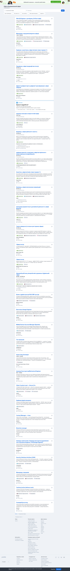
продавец (42, 522)
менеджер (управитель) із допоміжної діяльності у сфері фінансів (32, 207)
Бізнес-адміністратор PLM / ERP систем (27, 294)
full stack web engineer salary (32, 550)
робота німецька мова (31, 548)
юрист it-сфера (30, 532)
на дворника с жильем (31, 542)
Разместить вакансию (55, 1)
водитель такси (43, 523)
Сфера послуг (20, 244)
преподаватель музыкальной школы (34, 533)
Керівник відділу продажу (23, 400)
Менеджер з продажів (22, 472)
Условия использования (45, 561)
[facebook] (56, 557)
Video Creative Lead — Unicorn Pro (25, 385)
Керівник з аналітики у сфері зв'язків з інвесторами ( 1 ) (31, 50)
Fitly (41, 566)
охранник (42, 526)
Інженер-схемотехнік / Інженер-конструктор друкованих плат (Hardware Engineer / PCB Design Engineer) (32, 441)
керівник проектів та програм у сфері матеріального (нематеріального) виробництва (31, 153)
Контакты (18, 561)
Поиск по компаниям (44, 565)
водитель (42, 520)
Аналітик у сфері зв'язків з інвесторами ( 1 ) (28, 172)
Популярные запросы (44, 558)
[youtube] (64, 557)
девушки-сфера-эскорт (31, 524)
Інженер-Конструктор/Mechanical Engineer (28, 371)
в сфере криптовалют (31, 520)
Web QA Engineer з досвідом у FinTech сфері (28, 18)
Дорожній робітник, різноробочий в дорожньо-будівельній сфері (32, 274)
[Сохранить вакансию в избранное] (52, 19)
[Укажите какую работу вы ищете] (14, 10)
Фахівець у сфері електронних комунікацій (28, 187)
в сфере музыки (30, 528)
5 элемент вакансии (31, 546)
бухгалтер (42, 531)
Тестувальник (20, 339)
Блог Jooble (31, 561)
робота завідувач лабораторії (32, 545)
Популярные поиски (19, 516)
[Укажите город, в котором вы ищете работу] (36, 10)
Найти (63, 10)
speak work (29, 541)
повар (42, 533)
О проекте (18, 558)
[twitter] (59, 557)
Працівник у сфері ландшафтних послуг (27, 66)
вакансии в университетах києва (33, 549)
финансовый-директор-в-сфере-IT (33, 535)
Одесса (16, 520)
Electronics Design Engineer (24, 309)
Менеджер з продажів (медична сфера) (27, 33)
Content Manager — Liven (23, 415)
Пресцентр (18, 562)
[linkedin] (61, 557)
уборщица (42, 527)
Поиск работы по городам (19, 540)
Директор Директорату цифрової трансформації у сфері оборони (32, 86)
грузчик (42, 530)
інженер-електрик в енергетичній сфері (27, 113)
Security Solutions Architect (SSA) (25, 457)
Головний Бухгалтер (22, 502)
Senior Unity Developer (22, 354)
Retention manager (21, 428)
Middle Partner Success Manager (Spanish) (28, 324)
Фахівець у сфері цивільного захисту (26, 131)
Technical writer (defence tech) (24, 487)
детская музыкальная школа (32, 527)
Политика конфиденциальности (46, 562)
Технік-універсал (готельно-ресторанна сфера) (29, 226)
